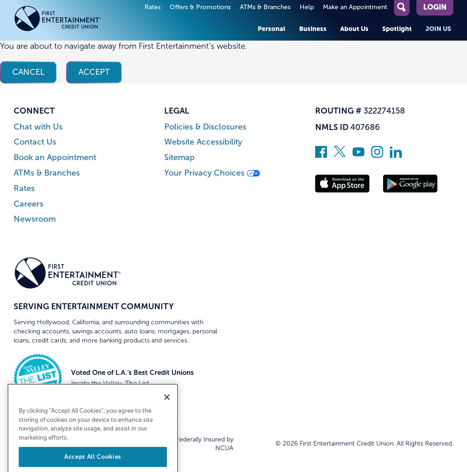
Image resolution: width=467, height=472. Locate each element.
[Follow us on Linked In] (396, 155)
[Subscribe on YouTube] (358, 155)
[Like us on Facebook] (321, 155)
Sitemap (179, 157)
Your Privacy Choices (212, 173)
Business (313, 28)
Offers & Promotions (200, 7)
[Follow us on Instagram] (377, 155)
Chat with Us (38, 127)
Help (307, 7)
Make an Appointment (355, 7)
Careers (28, 204)
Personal (271, 28)
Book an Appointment (55, 157)
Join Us (438, 28)
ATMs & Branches (265, 7)
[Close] (167, 406)
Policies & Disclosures (205, 127)
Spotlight (397, 28)
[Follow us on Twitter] (340, 155)
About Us (354, 28)
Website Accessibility (203, 142)
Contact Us (35, 142)
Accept (94, 72)
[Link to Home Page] (68, 20)
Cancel (28, 72)
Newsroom (35, 219)
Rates (153, 7)
